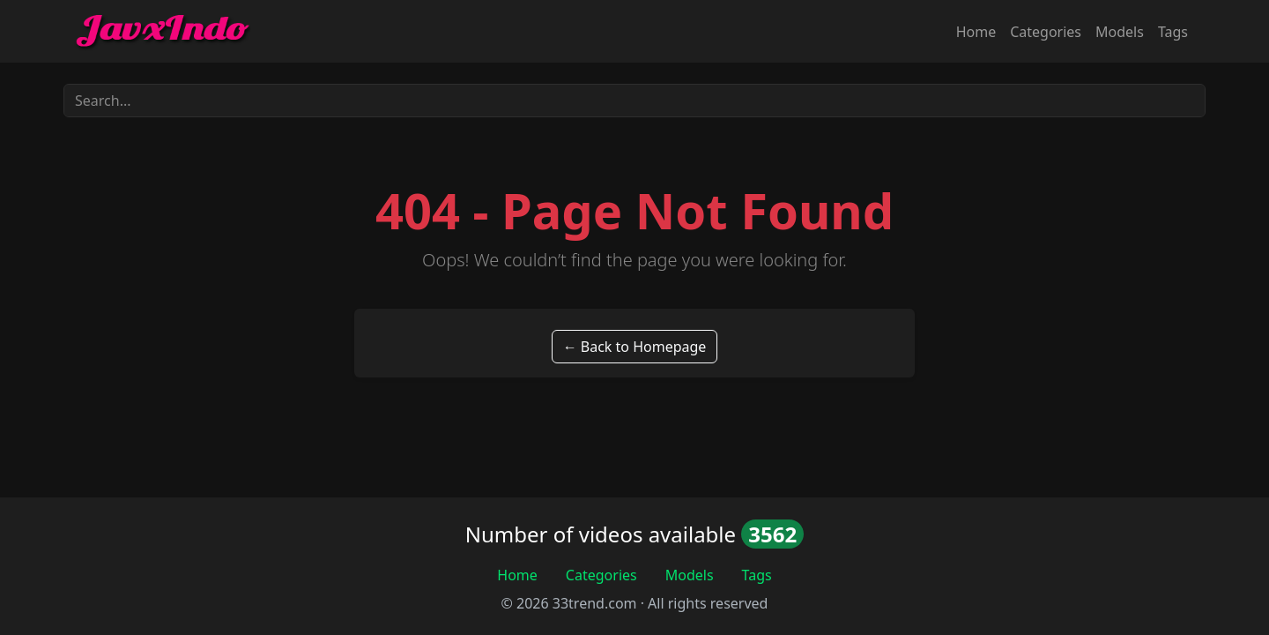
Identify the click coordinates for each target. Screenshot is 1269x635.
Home (976, 31)
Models (1119, 31)
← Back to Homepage (635, 346)
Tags (1173, 31)
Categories (1045, 31)
